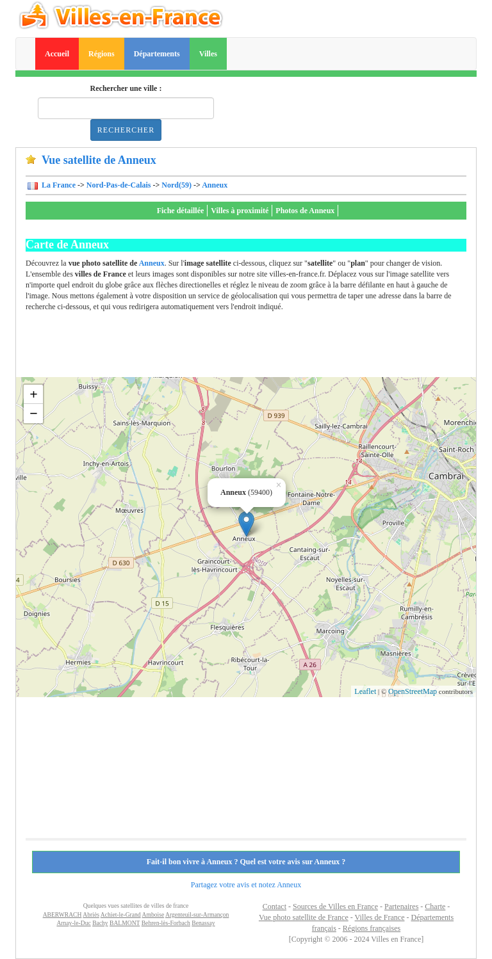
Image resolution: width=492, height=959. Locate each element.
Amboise (153, 914)
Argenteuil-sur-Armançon (197, 914)
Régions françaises (371, 928)
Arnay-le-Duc (73, 922)
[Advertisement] (259, 348)
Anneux (214, 185)
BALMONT (125, 922)
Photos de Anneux (304, 210)
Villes (208, 53)
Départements (157, 53)
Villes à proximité (239, 210)
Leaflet (365, 691)
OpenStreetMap (412, 691)
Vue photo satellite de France (303, 917)
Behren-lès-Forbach (166, 922)
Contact (274, 906)
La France (58, 185)
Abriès (91, 914)
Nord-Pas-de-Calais (118, 185)
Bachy (100, 922)
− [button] (33, 413)
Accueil (57, 53)
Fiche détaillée (180, 210)
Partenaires (401, 906)
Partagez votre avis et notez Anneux (246, 884)
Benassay (203, 922)
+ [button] (33, 394)
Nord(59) (176, 185)
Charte (435, 906)
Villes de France (380, 917)
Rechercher (125, 129)
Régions (101, 53)
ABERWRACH (62, 914)
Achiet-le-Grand (121, 914)
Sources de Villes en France (335, 906)
